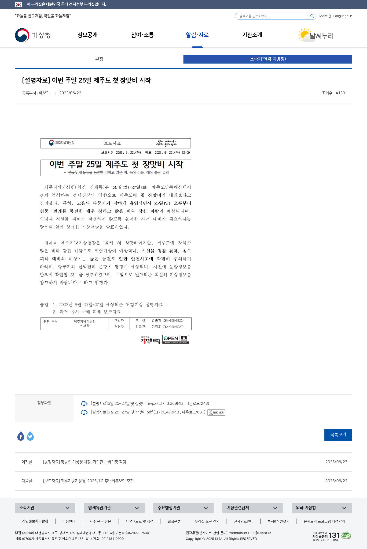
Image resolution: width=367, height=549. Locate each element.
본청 (99, 59)
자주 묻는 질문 (100, 521)
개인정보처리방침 (35, 521)
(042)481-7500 (137, 533)
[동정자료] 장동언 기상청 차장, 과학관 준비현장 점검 (195, 462)
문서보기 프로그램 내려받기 (324, 521)
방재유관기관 (99, 508)
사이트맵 (325, 16)
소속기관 (26, 508)
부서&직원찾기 (279, 521)
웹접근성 (174, 521)
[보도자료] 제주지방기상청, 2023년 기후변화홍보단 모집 (195, 481)
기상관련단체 (238, 508)
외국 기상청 (306, 508)
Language (340, 16)
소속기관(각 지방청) (268, 59)
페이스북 (20, 436)
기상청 (33, 35)
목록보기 (338, 434)
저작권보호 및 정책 (139, 521)
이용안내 (69, 521)
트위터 (30, 436)
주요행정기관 (169, 508)
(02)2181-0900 (112, 539)
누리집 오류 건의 (207, 521)
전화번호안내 (243, 521)
